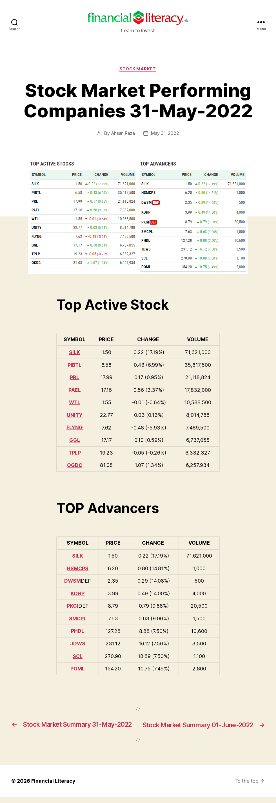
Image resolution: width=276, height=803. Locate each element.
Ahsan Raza (123, 134)
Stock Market (138, 69)
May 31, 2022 (165, 134)
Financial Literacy (53, 787)
